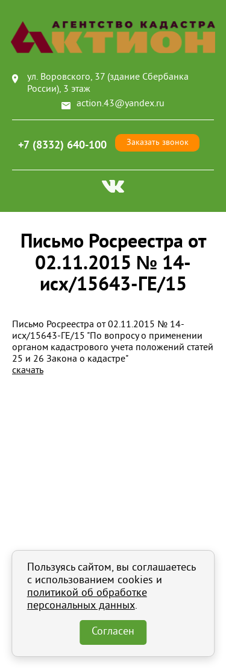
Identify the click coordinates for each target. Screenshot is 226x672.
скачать (27, 371)
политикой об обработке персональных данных (87, 600)
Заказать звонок (158, 143)
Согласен (113, 632)
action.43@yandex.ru (121, 104)
